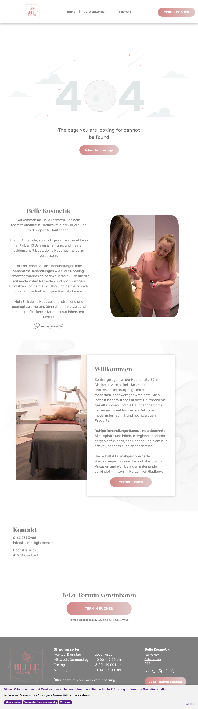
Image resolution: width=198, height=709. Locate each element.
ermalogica (76, 286)
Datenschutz (153, 659)
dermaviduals (44, 286)
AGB (147, 663)
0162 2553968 (24, 538)
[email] (147, 672)
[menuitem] (71, 12)
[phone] (153, 672)
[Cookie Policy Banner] (99, 697)
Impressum (152, 655)
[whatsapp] (172, 672)
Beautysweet (120, 619)
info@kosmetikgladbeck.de (34, 543)
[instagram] (160, 672)
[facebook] (166, 672)
